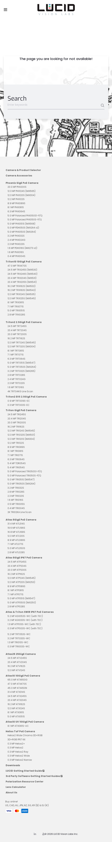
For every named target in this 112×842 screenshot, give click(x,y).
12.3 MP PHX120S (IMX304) (21, 195)
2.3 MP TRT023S (16, 383)
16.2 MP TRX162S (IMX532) (22, 286)
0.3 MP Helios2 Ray (18, 751)
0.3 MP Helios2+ (16, 743)
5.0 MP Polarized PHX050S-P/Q (25, 219)
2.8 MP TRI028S (16, 491)
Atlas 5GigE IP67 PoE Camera (24, 557)
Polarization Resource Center (24, 781)
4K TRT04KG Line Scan (20, 391)
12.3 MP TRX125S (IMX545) (22, 298)
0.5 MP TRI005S (16, 504)
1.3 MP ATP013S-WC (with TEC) (24, 624)
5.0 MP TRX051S (16, 310)
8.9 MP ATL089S (16, 540)
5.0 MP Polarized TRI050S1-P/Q (25, 471)
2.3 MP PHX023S (16, 244)
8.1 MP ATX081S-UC (18, 725)
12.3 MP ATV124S (16, 670)
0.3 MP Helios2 (15, 747)
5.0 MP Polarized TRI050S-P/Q (24, 475)
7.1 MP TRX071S (16, 306)
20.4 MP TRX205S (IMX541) (22, 282)
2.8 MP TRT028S (16, 375)
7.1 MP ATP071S (15, 594)
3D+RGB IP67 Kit (16, 739)
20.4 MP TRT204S (17, 330)
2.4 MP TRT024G (16, 379)
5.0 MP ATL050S (16, 548)
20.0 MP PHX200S (17, 186)
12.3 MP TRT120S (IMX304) (22, 346)
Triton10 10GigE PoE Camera (24, 261)
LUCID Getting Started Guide (25, 770)
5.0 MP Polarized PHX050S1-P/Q (25, 215)
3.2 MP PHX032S (16, 235)
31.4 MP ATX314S (16, 692)
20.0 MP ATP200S (17, 569)
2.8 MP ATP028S (16, 606)
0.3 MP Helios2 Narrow (20, 759)
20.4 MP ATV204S (17, 662)
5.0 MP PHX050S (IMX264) (22, 231)
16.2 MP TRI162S (16, 426)
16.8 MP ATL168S (16, 532)
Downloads (13, 765)
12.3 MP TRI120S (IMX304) (21, 439)
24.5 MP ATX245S (17, 696)
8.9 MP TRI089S (16, 447)
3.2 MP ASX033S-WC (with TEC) (25, 620)
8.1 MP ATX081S (16, 712)
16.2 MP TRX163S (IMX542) (22, 290)
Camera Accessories (19, 175)
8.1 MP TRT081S (16, 350)
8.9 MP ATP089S (16, 586)
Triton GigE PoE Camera (21, 410)
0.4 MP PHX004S (16, 256)
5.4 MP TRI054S (16, 467)
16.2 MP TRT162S (16, 338)
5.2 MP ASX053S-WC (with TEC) (25, 616)
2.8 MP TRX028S (16, 314)
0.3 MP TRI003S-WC (19, 646)
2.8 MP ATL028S (16, 552)
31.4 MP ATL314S (16, 523)
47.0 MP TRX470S (17, 265)
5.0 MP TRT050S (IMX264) (22, 366)
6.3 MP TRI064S (16, 459)
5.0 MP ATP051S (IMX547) (21, 598)
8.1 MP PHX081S (16, 207)
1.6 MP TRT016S (16, 387)
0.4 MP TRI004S (16, 508)
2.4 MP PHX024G (16, 239)
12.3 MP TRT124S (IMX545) (22, 342)
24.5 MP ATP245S (17, 561)
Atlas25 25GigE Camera (21, 654)
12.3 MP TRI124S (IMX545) (21, 430)
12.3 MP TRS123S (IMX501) (21, 434)
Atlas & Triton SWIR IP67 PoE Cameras (30, 612)
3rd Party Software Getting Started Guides (34, 776)
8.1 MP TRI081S (15, 451)
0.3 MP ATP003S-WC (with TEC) (25, 628)
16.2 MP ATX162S (16, 704)
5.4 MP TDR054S (17, 463)
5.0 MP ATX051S (16, 716)
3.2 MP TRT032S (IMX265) (21, 371)
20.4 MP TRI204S (17, 418)
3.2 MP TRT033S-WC (19, 638)
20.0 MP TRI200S (17, 422)
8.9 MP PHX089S (16, 203)
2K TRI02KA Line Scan (20, 512)
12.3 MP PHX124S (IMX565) (22, 191)
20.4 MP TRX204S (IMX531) (22, 278)
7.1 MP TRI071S (15, 455)
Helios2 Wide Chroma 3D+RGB (25, 735)
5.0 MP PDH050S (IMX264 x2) (23, 227)
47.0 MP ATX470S (17, 683)
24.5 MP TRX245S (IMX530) (22, 269)
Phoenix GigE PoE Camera (22, 183)
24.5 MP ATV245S (17, 658)
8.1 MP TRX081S (16, 302)
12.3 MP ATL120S (16, 535)
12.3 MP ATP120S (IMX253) (21, 582)
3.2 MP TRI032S (16, 487)
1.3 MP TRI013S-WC (18, 642)
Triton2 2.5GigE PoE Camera (24, 322)
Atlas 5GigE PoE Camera (21, 519)
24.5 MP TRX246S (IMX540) (22, 273)
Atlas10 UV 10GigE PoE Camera (25, 721)
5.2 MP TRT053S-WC (19, 634)
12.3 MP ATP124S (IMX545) (22, 578)
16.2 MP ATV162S (16, 666)
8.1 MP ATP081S (16, 590)
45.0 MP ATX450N (17, 688)
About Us (11, 792)
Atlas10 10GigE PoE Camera (23, 675)
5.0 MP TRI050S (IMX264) (21, 483)
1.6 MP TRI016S (15, 499)
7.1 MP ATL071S (15, 544)
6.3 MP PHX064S (16, 211)
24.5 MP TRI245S (17, 414)
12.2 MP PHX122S (16, 199)
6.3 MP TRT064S (16, 358)
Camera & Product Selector (23, 170)
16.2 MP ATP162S (16, 574)
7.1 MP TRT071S (16, 354)
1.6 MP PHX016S (16, 252)
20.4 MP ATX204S (17, 700)
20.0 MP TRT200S (17, 334)
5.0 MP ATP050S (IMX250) (22, 602)
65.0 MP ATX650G (17, 679)
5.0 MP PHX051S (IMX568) (21, 223)
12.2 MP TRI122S (16, 442)
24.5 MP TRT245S (17, 326)
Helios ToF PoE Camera (20, 731)
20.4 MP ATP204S (17, 565)
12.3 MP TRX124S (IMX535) (22, 294)
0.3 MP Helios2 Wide (19, 755)
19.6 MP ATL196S (16, 527)
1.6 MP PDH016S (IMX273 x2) (22, 248)
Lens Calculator (16, 787)
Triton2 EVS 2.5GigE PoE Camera (26, 396)
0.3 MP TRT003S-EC (18, 405)
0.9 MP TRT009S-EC (19, 400)
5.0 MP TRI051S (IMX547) (21, 479)
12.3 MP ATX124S (16, 708)
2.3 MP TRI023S (16, 496)
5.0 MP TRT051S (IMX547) (21, 362)
